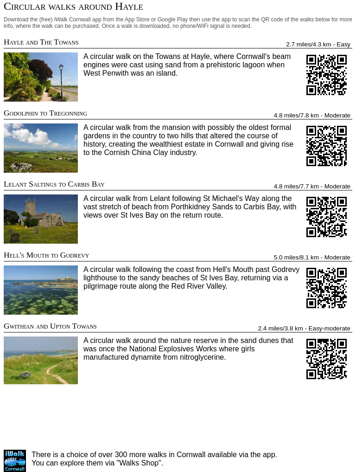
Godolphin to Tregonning (45, 113)
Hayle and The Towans (41, 42)
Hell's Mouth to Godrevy (46, 255)
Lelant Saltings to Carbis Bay (54, 184)
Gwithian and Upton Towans (50, 326)
